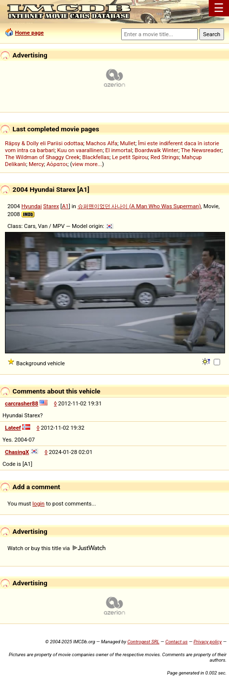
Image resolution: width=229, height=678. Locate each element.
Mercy (36, 164)
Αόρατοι (57, 164)
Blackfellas (95, 157)
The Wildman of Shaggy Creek (42, 157)
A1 (65, 206)
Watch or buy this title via (56, 548)
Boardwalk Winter (156, 150)
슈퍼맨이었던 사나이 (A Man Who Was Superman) (139, 206)
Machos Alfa (102, 143)
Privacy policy (207, 641)
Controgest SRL (143, 641)
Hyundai (31, 206)
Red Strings (164, 157)
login (39, 503)
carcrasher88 (21, 403)
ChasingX (17, 452)
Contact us (176, 641)
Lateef (13, 427)
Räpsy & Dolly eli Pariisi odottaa (44, 143)
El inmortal (118, 150)
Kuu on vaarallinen (80, 150)
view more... (87, 164)
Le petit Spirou (130, 157)
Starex (51, 206)
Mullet (127, 143)
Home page (29, 32)
